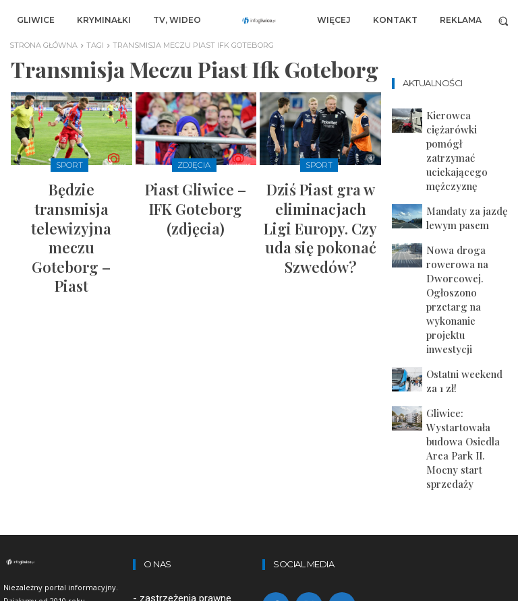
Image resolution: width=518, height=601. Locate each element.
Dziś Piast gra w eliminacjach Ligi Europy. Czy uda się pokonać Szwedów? (320, 200)
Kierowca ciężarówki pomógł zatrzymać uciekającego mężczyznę (465, 122)
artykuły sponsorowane (191, 454)
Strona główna (43, 45)
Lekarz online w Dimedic (193, 490)
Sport (69, 164)
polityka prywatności (185, 437)
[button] (503, 20)
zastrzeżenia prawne (185, 402)
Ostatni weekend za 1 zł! (463, 243)
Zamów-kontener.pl (183, 472)
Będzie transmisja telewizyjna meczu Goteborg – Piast (71, 194)
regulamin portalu (178, 419)
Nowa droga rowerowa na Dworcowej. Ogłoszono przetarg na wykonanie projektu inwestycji (466, 201)
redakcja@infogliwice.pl (184, 542)
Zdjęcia (194, 164)
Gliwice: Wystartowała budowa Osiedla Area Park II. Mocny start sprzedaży (466, 280)
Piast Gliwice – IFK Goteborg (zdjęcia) (195, 188)
